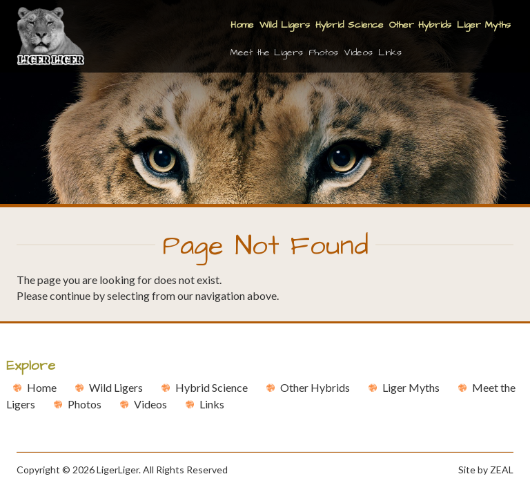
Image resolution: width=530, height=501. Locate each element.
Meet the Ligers (266, 52)
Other (315, 387)
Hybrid (211, 387)
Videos (358, 52)
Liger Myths (484, 25)
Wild (116, 387)
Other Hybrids (420, 25)
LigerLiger (118, 469)
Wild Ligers (284, 25)
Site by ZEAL (485, 469)
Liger (411, 387)
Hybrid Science (349, 25)
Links (390, 52)
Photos (323, 52)
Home (242, 25)
